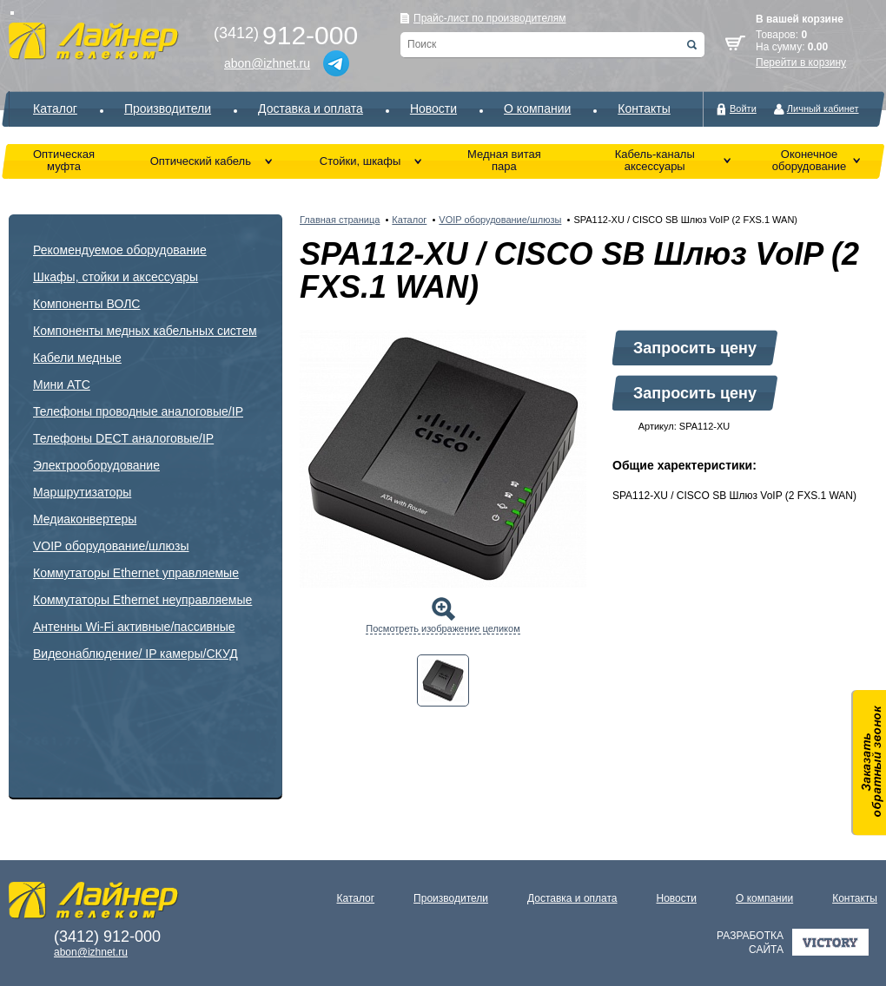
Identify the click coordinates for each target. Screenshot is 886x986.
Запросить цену (695, 348)
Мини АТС (61, 384)
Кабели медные (77, 358)
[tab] (443, 680)
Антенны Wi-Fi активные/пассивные (134, 627)
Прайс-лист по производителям (489, 18)
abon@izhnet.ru (267, 63)
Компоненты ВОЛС (86, 304)
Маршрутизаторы (82, 492)
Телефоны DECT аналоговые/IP (123, 438)
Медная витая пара (504, 160)
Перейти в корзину (801, 62)
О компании (537, 108)
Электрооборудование (96, 465)
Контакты (644, 108)
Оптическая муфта (64, 160)
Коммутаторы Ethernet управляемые (136, 573)
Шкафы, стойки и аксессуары (115, 277)
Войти (743, 108)
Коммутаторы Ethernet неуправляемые (142, 600)
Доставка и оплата (310, 108)
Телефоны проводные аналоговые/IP (138, 411)
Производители (167, 108)
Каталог (55, 108)
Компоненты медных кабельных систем (145, 331)
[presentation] (443, 680)
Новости (433, 108)
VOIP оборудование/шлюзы (110, 546)
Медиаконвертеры (84, 519)
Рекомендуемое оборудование (120, 250)
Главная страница (340, 219)
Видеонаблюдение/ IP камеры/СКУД (135, 654)
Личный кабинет (823, 108)
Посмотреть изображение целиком (442, 628)
